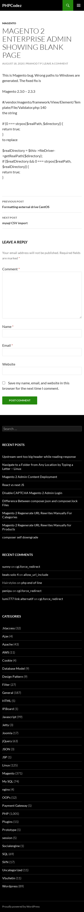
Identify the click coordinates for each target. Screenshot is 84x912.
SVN (5, 862)
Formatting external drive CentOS (42, 204)
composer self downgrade (20, 537)
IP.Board (8, 709)
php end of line (31, 583)
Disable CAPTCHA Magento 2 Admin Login (32, 493)
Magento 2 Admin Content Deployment (29, 477)
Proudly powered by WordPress (21, 906)
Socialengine (11, 846)
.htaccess (8, 628)
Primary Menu (78, 5)
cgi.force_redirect (27, 566)
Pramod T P (34, 63)
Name (7, 326)
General (7, 693)
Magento (9, 23)
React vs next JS (13, 485)
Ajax (5, 636)
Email (7, 345)
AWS (5, 652)
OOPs (6, 797)
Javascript (9, 717)
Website (8, 364)
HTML (6, 701)
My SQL (7, 781)
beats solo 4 (10, 574)
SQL (5, 854)
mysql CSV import (42, 220)
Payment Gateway (14, 805)
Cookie (7, 660)
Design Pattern (12, 676)
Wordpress (10, 886)
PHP (5, 813)
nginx (6, 789)
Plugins (7, 822)
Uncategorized (12, 870)
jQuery (7, 741)
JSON (6, 749)
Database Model (13, 668)
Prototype (9, 830)
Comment (11, 269)
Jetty (5, 725)
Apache (7, 644)
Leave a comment (55, 63)
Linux (6, 765)
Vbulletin (8, 878)
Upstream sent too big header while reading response (39, 456)
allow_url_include (36, 574)
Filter (6, 684)
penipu (7, 591)
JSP (4, 757)
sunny (6, 566)
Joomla (7, 733)
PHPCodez (12, 5)
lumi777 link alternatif (17, 599)
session (7, 838)
